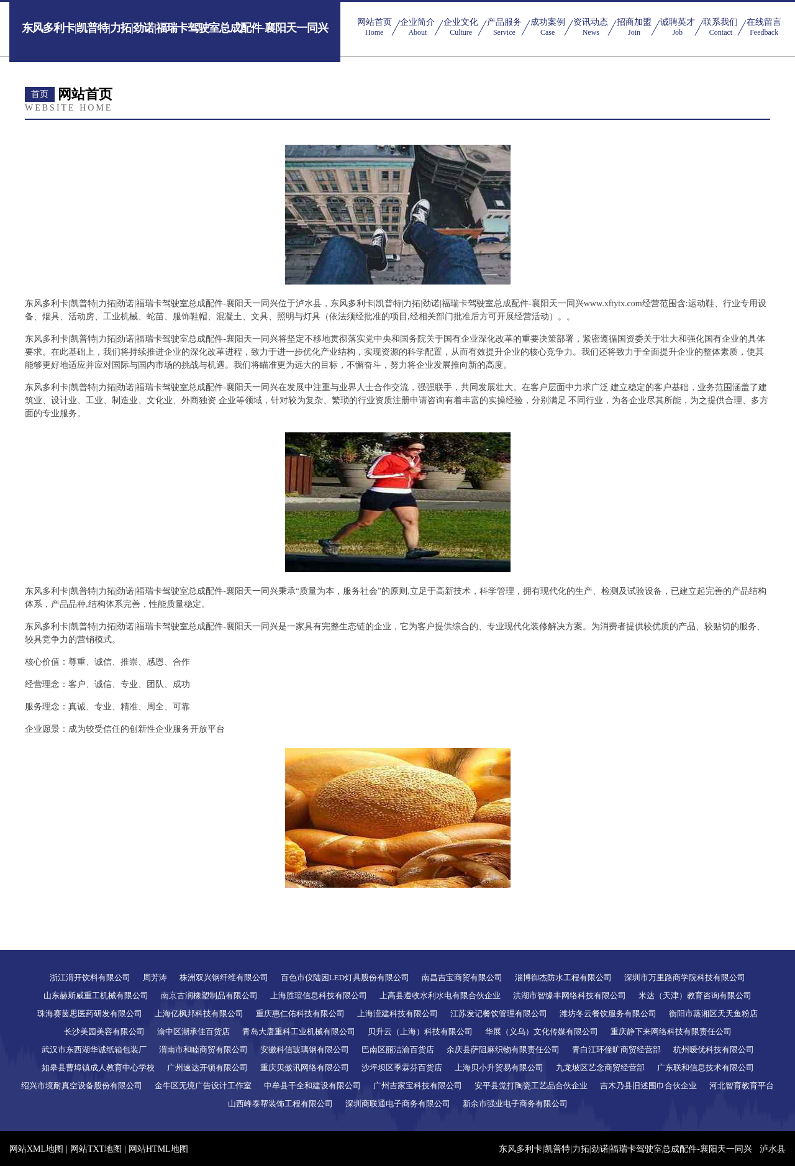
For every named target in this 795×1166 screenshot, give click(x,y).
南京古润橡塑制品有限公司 (209, 995)
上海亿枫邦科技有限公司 (199, 1013)
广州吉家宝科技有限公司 (417, 1086)
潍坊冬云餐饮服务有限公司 (608, 1013)
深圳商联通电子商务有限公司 (397, 1104)
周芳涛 (155, 977)
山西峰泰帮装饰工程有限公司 (280, 1104)
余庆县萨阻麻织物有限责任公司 (503, 1049)
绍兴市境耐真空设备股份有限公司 (81, 1086)
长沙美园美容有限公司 (104, 1031)
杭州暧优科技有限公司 (713, 1049)
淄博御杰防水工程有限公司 (563, 977)
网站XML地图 (36, 1149)
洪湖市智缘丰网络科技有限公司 (569, 995)
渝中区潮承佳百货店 (193, 1031)
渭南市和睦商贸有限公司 (203, 1049)
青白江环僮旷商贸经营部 (616, 1049)
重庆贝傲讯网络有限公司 (304, 1068)
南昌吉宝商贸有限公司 (462, 977)
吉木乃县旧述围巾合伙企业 (648, 1086)
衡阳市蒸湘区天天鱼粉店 (713, 1013)
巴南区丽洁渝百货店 (397, 1049)
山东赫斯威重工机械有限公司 (95, 995)
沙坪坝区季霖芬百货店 (401, 1068)
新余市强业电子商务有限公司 (515, 1104)
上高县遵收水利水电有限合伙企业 (440, 995)
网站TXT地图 (96, 1149)
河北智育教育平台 (741, 1086)
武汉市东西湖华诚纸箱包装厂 (94, 1049)
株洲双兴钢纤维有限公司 (223, 977)
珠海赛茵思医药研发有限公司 (89, 1013)
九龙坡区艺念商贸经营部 (600, 1068)
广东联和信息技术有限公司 (705, 1068)
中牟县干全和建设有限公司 (312, 1086)
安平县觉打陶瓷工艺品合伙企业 (531, 1086)
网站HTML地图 (158, 1149)
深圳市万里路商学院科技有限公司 (684, 977)
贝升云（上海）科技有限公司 (420, 1031)
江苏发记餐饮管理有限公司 (498, 1013)
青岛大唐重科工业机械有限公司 (298, 1031)
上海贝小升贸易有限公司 (499, 1068)
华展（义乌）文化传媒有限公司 (541, 1031)
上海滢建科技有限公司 (397, 1013)
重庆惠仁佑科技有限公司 (300, 1013)
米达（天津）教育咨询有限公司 (695, 995)
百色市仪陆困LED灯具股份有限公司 (345, 977)
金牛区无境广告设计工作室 (203, 1086)
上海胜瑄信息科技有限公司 (318, 995)
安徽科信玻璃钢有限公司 (304, 1049)
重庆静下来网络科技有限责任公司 (671, 1031)
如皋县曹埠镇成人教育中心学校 (98, 1068)
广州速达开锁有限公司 (207, 1068)
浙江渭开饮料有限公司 (90, 977)
